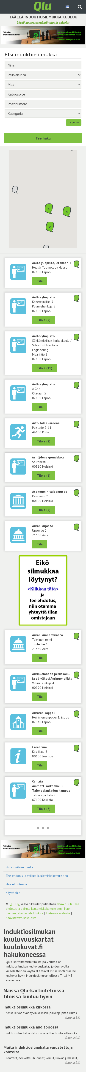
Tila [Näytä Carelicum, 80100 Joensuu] (40, 765)
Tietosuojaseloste (58, 913)
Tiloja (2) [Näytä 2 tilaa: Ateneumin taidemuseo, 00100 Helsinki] (43, 510)
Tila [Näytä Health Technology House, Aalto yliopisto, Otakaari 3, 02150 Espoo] (40, 281)
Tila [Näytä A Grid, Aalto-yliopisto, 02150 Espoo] (40, 407)
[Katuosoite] (43, 94)
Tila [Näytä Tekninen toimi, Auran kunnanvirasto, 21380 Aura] (40, 658)
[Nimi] (43, 65)
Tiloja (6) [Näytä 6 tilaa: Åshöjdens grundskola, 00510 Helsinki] (43, 475)
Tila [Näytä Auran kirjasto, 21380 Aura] (40, 544)
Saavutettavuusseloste (21, 918)
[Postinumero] (43, 104)
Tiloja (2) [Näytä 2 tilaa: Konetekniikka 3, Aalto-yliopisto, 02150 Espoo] (43, 320)
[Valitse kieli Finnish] (67, 6)
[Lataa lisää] (43, 828)
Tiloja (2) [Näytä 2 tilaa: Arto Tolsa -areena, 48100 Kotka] (43, 441)
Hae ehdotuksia (16, 884)
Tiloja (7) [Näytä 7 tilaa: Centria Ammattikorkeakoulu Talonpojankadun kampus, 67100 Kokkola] (43, 809)
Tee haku (43, 138)
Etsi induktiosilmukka (19, 867)
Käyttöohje (13, 893)
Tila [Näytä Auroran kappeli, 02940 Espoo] (40, 731)
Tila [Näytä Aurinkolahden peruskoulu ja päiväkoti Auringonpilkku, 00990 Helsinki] (40, 697)
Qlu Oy (14, 904)
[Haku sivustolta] (80, 7)
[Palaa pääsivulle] (43, 6)
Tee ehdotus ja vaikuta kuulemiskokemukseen (37, 876)
